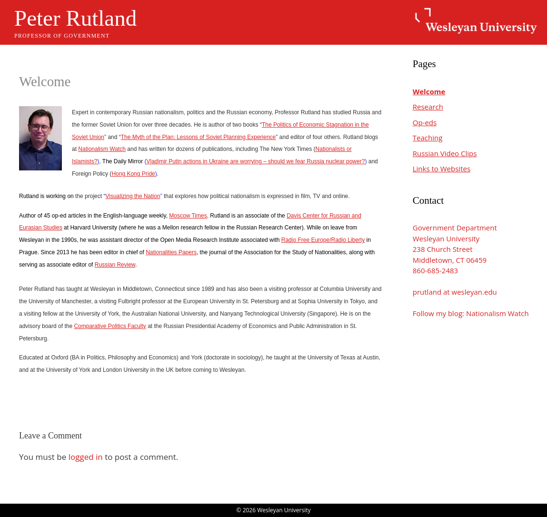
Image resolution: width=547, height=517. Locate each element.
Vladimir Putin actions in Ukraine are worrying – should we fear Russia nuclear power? (255, 161)
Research (428, 106)
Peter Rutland (75, 18)
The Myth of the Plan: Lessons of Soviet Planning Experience (198, 137)
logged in (86, 456)
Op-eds (425, 122)
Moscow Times (188, 215)
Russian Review (115, 264)
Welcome (429, 91)
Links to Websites (441, 168)
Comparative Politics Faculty (110, 326)
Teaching (428, 137)
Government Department (455, 227)
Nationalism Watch (102, 149)
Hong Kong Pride (133, 173)
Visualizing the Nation (132, 196)
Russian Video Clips (445, 153)
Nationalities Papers (171, 252)
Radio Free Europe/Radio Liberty (323, 240)
